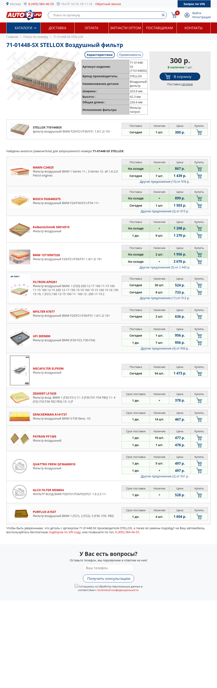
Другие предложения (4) (165, 348)
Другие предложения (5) (164, 267)
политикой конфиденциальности (117, 590)
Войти (196, 13)
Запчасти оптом (125, 28)
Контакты (194, 28)
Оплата (91, 28)
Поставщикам (159, 28)
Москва (15, 4)
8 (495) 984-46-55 (41, 4)
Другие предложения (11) (165, 298)
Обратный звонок (108, 4)
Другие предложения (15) (165, 182)
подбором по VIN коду (65, 532)
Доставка (57, 28)
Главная (12, 37)
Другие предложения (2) (165, 211)
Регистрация (201, 17)
